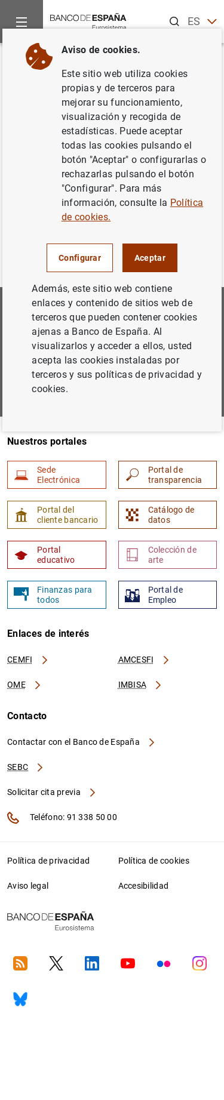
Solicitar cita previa (52, 792)
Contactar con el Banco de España (82, 742)
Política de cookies (153, 860)
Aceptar (149, 258)
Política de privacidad (48, 860)
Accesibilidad (143, 886)
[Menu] (21, 21)
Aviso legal (27, 886)
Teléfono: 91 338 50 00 (62, 818)
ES (202, 22)
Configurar (80, 258)
